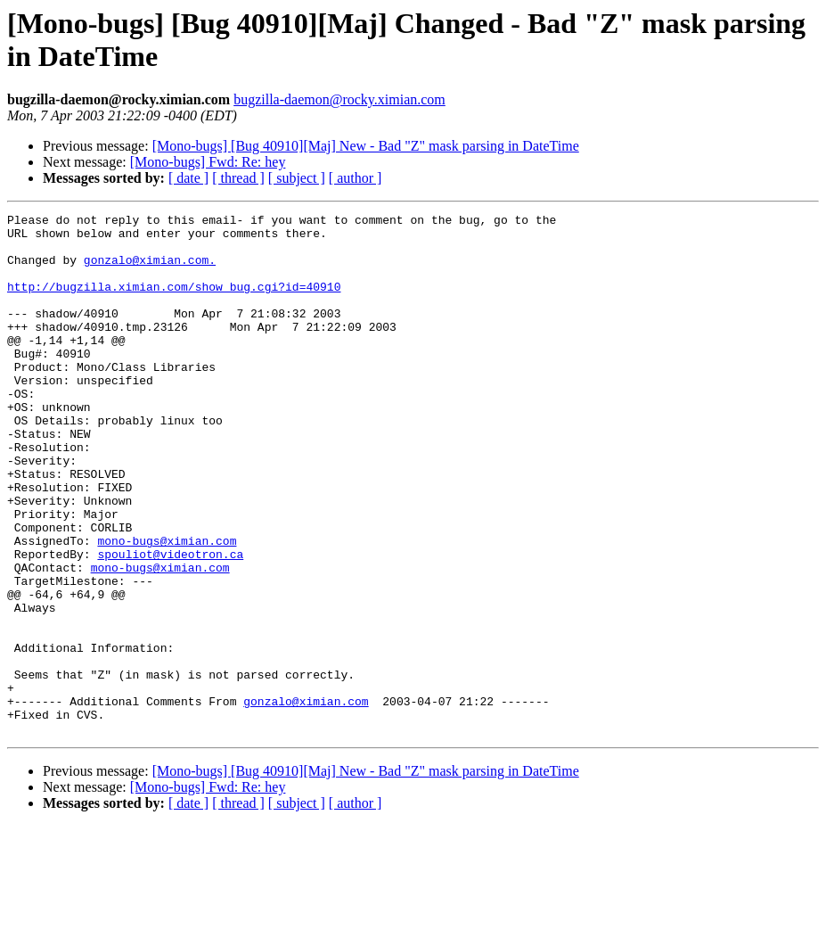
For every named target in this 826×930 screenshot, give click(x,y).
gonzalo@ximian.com (305, 800)
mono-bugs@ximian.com (166, 607)
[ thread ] (238, 177)
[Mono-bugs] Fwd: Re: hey (208, 161)
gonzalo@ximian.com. (150, 270)
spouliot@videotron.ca (170, 623)
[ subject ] (296, 177)
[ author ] (355, 177)
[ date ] (188, 177)
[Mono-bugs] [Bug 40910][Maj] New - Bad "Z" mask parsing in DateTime (365, 145)
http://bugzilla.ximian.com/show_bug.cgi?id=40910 (173, 302)
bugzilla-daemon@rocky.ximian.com (339, 99)
